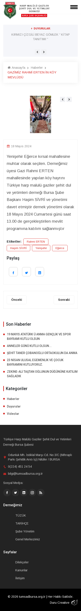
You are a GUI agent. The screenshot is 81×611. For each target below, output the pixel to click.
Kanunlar (21, 570)
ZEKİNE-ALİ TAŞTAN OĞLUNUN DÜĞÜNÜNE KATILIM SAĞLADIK (42, 374)
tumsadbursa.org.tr (32, 596)
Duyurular (14, 406)
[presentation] (37, 52)
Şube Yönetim (24, 531)
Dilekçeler (22, 562)
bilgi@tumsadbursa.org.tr (25, 473)
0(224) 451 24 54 (20, 466)
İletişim (20, 578)
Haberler (37, 67)
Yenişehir (41, 248)
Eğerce (60, 248)
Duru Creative (59, 602)
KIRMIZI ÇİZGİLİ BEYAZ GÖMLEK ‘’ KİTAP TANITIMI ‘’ (40, 37)
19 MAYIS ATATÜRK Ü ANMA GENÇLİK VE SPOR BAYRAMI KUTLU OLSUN (39, 336)
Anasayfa (16, 67)
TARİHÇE (22, 523)
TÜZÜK (20, 515)
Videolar (13, 413)
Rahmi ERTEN (36, 241)
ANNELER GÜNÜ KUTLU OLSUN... (29, 346)
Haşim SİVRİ (18, 248)
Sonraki (64, 299)
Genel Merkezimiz (27, 539)
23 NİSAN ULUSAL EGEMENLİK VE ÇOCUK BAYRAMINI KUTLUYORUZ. (35, 362)
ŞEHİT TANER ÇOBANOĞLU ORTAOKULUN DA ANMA (42, 353)
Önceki (16, 299)
